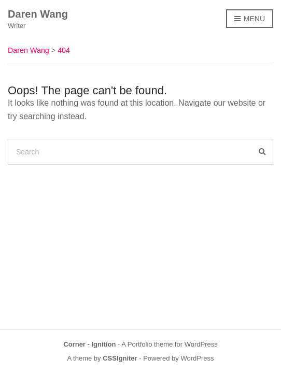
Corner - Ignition (89, 344)
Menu (249, 19)
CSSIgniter (120, 358)
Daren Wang (38, 14)
